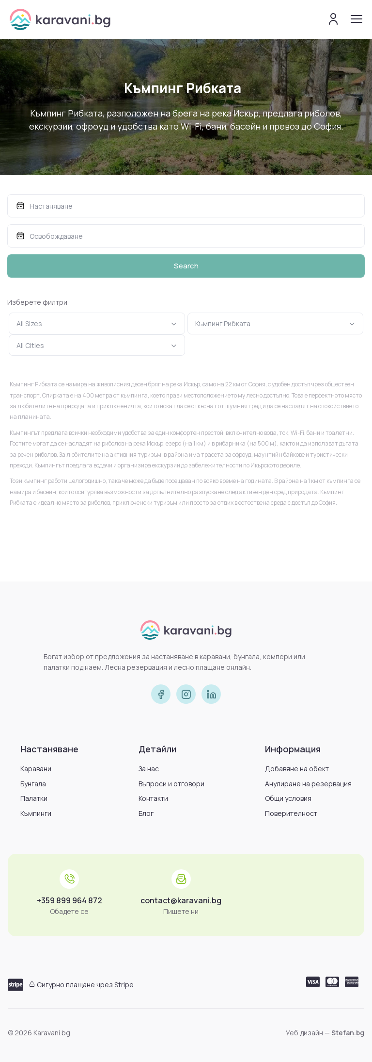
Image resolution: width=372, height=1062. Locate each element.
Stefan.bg (347, 1032)
